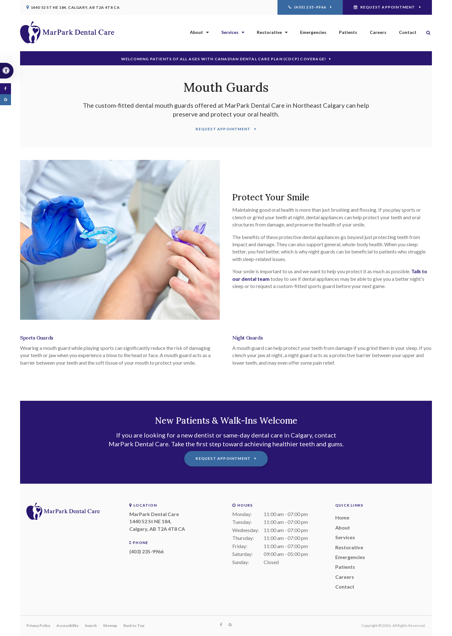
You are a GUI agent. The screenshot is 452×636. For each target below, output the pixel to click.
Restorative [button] (269, 32)
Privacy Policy (38, 625)
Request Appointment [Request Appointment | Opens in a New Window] (387, 7)
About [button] (196, 32)
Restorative (349, 547)
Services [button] (230, 32)
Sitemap (110, 625)
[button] (426, 61)
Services (345, 537)
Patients (348, 32)
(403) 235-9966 (146, 551)
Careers (378, 32)
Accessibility (67, 625)
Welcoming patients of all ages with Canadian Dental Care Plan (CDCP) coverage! (223, 59)
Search (91, 625)
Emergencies (313, 32)
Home (342, 517)
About (342, 527)
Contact (408, 32)
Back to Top (133, 625)
